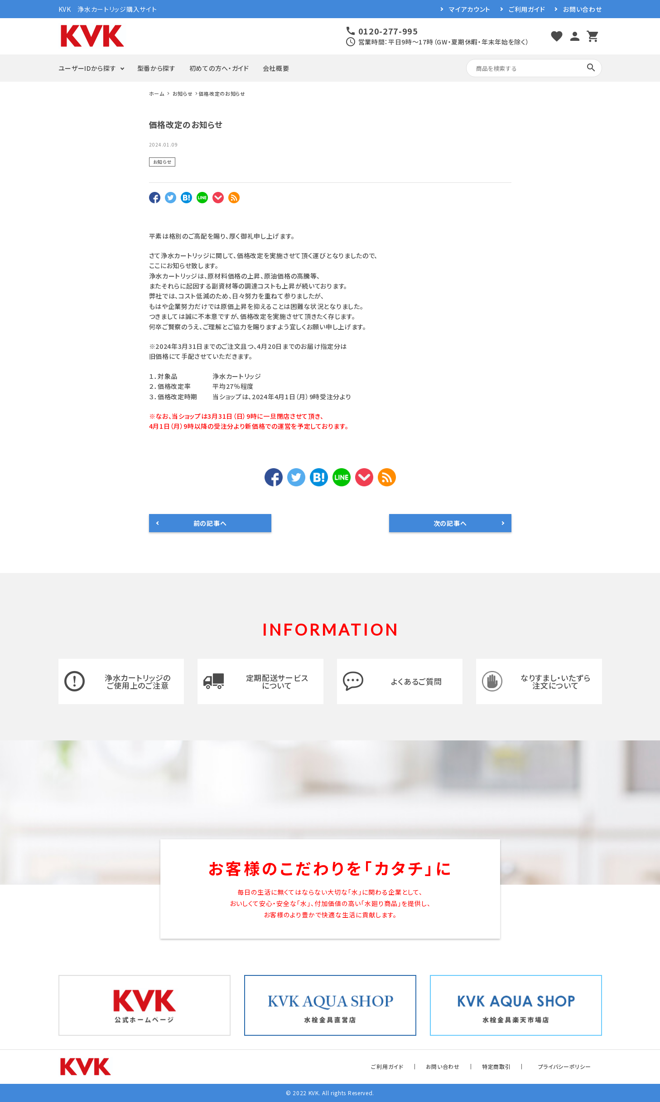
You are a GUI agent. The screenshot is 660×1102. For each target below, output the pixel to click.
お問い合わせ (582, 9)
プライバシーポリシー (564, 1066)
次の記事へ (450, 523)
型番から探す (156, 68)
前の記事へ (210, 523)
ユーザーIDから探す (87, 68)
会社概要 (276, 68)
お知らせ (162, 161)
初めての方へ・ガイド (219, 68)
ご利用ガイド (527, 9)
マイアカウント (470, 9)
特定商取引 (496, 1066)
